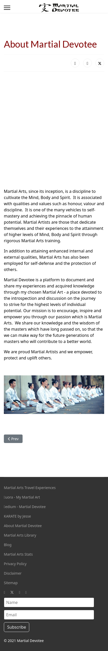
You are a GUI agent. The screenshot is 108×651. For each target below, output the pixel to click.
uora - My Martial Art (22, 497)
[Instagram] (19, 592)
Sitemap (11, 582)
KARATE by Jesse (17, 516)
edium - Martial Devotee (25, 506)
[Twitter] (12, 592)
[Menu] (7, 7)
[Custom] (26, 592)
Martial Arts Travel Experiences (30, 487)
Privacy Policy (15, 563)
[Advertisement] (54, 130)
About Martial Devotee (23, 525)
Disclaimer (13, 573)
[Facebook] (4, 592)
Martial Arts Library (20, 535)
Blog (8, 544)
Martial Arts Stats (18, 554)
